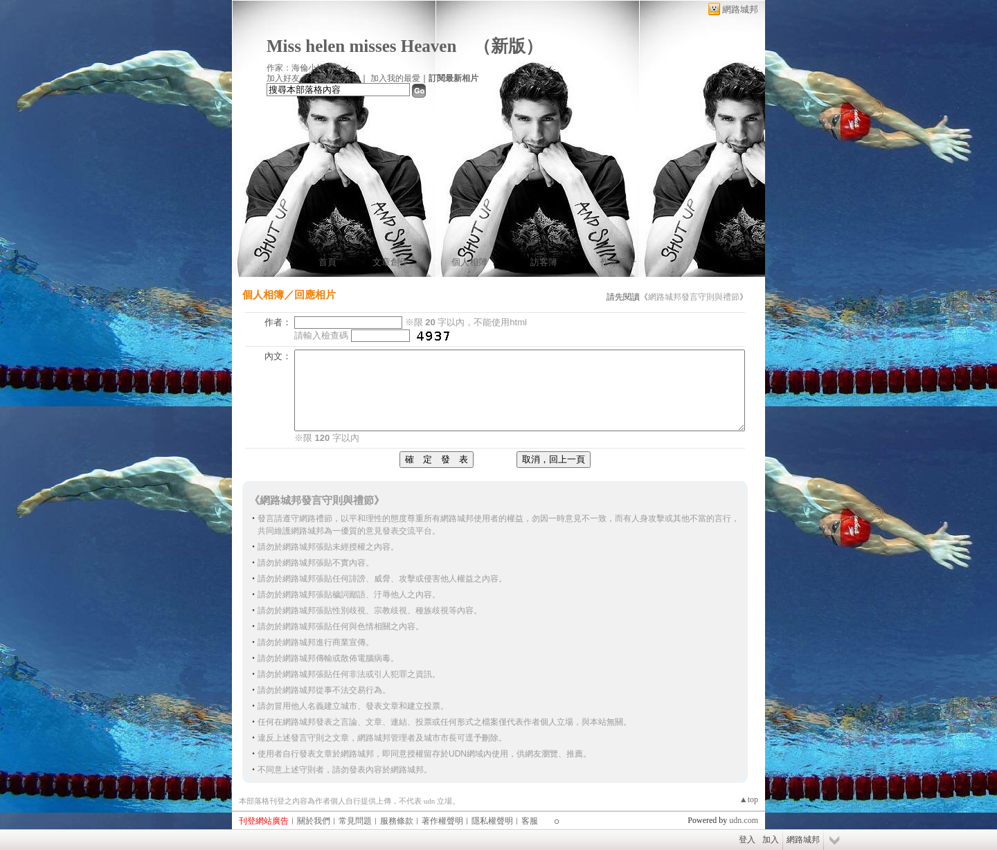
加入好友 (283, 78)
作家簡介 (618, 262)
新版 (508, 46)
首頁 (327, 262)
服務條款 (396, 821)
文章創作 (390, 262)
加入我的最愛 (395, 78)
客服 (529, 821)
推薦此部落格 (335, 78)
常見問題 (355, 821)
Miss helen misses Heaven (361, 46)
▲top (748, 799)
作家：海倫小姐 (296, 68)
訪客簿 (543, 262)
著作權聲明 (442, 821)
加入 (770, 839)
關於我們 (313, 821)
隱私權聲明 (492, 821)
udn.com (743, 820)
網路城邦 (740, 9)
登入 (747, 839)
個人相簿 (469, 262)
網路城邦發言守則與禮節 (693, 297)
